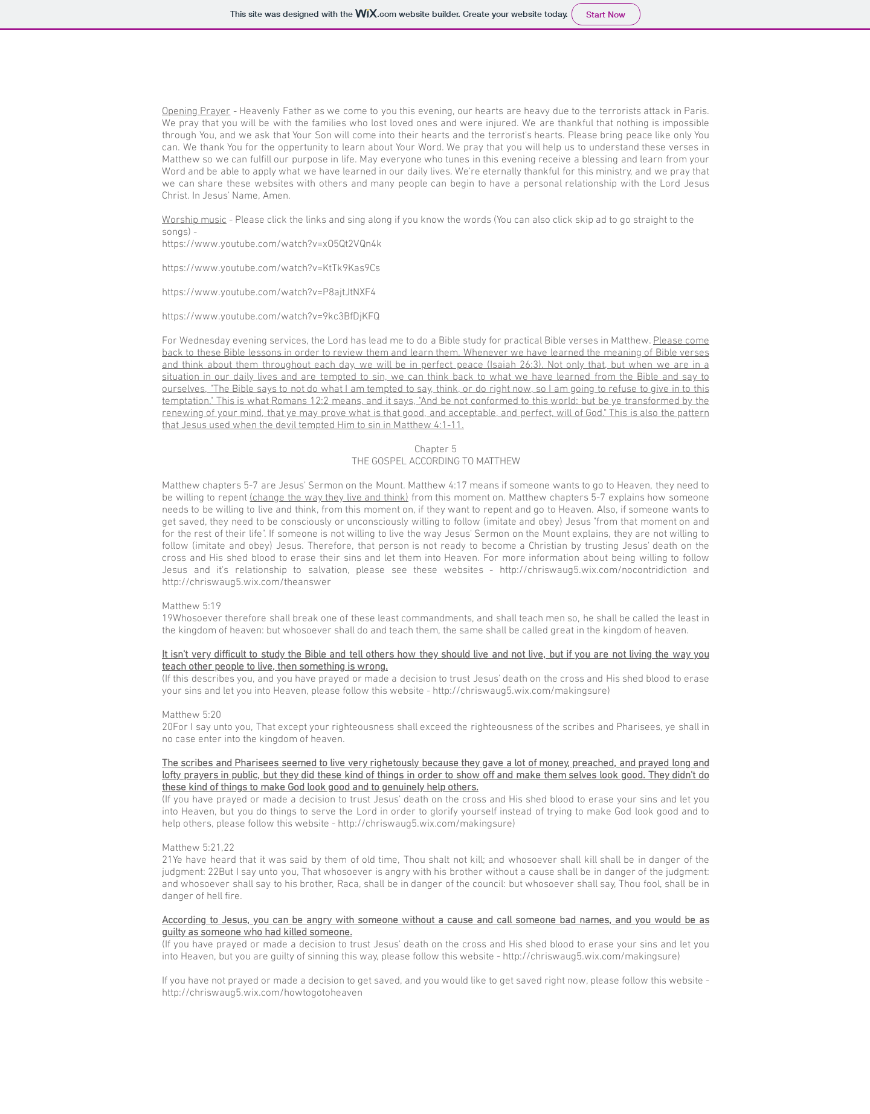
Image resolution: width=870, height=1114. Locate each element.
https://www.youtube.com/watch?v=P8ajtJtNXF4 (269, 293)
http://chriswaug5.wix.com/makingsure (520, 691)
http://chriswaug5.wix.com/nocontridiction (593, 571)
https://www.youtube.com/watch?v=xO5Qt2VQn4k (272, 244)
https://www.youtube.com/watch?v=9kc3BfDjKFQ (270, 317)
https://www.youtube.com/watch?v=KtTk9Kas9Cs (271, 269)
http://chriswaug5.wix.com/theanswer (246, 583)
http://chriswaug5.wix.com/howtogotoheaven (262, 993)
